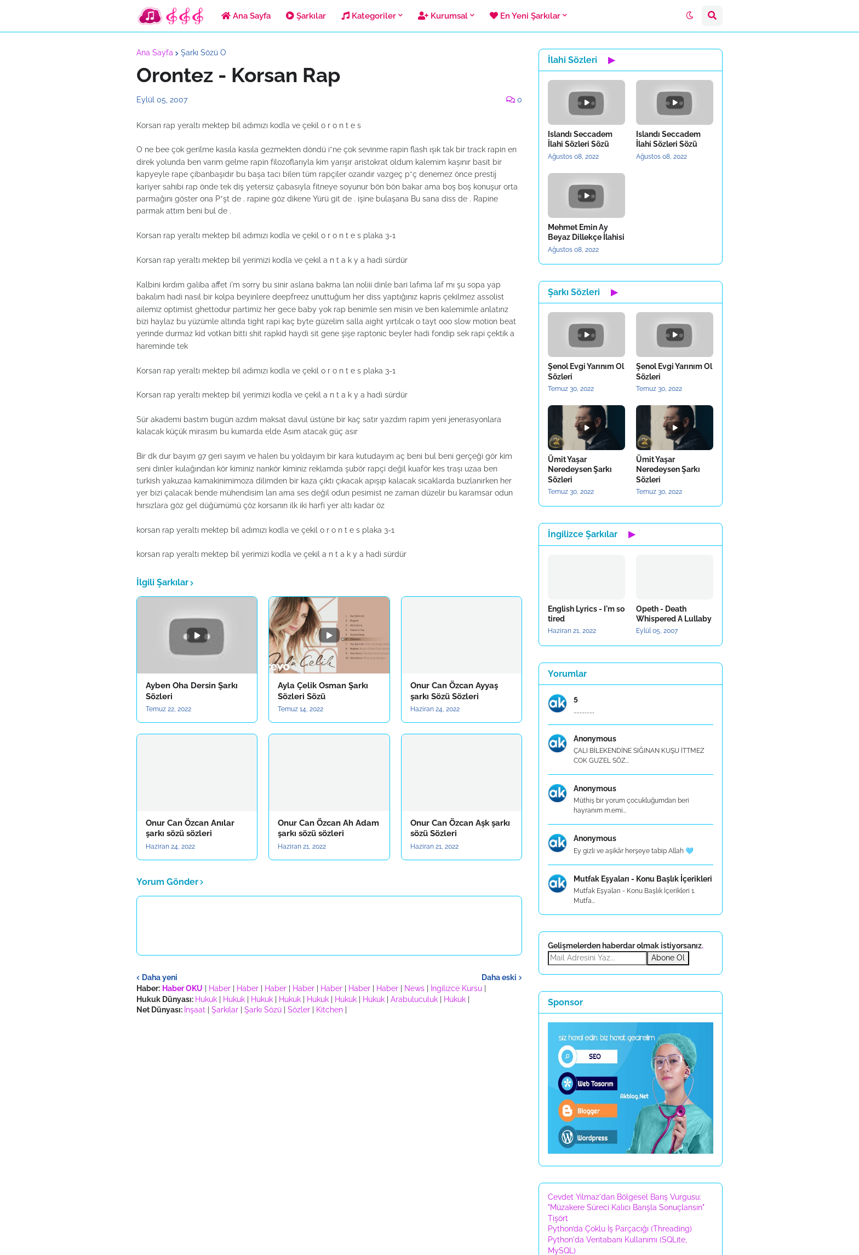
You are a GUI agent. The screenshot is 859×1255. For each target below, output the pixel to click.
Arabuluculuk (414, 999)
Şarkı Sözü (263, 1009)
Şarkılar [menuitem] (306, 16)
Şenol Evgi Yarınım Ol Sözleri (586, 371)
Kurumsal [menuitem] (443, 16)
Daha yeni (159, 977)
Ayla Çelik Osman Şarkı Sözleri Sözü (323, 691)
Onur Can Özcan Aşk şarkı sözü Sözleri (460, 828)
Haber (220, 988)
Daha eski (499, 977)
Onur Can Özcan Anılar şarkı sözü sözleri (190, 828)
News (414, 988)
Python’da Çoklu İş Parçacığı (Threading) (620, 1228)
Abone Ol (668, 957)
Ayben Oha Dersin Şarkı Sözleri (192, 691)
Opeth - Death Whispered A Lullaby (674, 614)
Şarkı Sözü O (203, 52)
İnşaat (194, 1009)
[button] (690, 15)
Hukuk (206, 999)
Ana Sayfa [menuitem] (246, 16)
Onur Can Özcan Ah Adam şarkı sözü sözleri (328, 828)
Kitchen (329, 1009)
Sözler (299, 1009)
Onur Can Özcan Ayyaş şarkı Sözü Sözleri (454, 691)
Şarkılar (224, 1009)
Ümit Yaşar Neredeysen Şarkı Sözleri (580, 469)
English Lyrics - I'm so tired (586, 614)
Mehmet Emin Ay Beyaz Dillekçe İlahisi (586, 232)
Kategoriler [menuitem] (368, 16)
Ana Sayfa (154, 52)
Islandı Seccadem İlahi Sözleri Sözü (580, 139)
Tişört (558, 1218)
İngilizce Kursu (456, 988)
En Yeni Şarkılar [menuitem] (525, 16)
